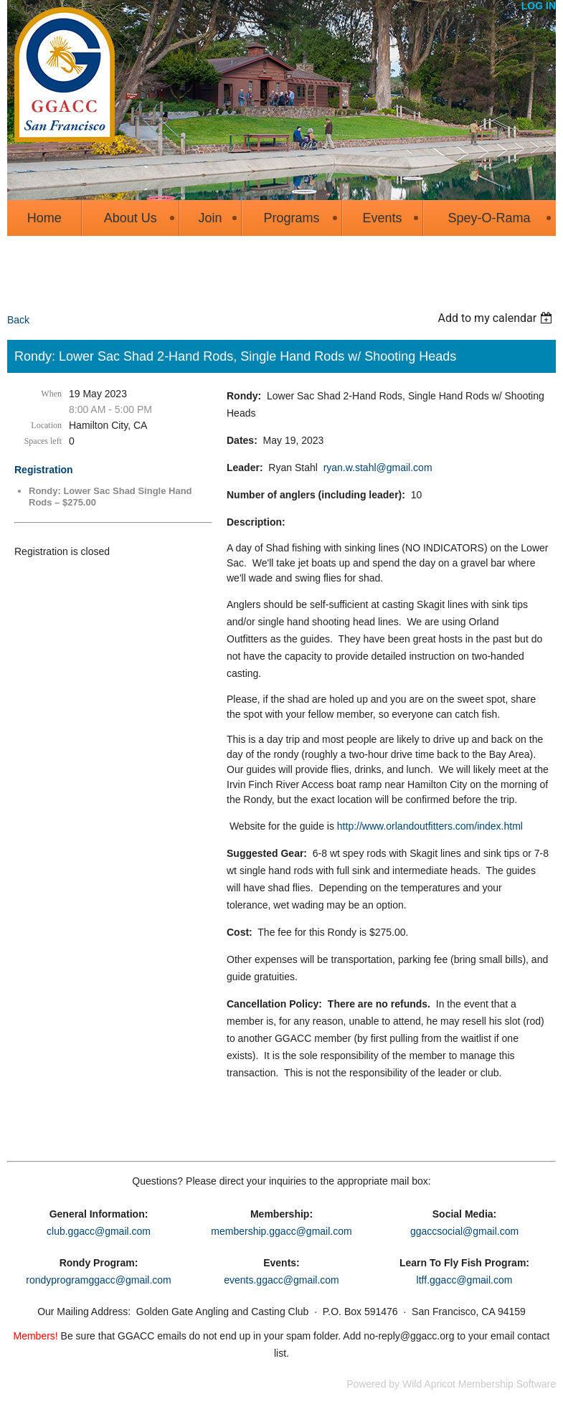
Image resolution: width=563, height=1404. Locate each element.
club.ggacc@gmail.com (99, 1231)
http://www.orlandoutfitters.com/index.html (430, 826)
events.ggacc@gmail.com (281, 1280)
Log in (538, 5)
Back (18, 320)
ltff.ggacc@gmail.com (465, 1280)
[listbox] (496, 318)
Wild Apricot (428, 1384)
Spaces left (43, 441)
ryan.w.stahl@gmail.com (377, 467)
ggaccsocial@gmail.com (464, 1231)
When (51, 394)
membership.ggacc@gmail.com (281, 1231)
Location (46, 425)
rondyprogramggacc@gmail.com (98, 1280)
